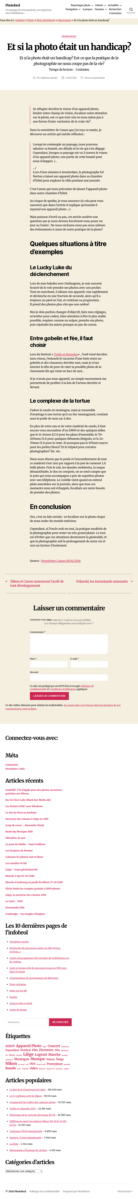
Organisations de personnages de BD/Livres (33, 978)
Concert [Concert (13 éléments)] (54, 1046)
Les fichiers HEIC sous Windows (24, 806)
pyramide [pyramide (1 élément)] (67, 1064)
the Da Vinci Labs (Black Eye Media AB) (28, 799)
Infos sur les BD (18, 990)
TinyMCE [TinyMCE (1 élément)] (25, 1069)
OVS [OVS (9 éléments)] (32, 1064)
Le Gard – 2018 (14, 901)
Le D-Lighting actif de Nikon (25, 1096)
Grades (13, 997)
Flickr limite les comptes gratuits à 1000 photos (32, 888)
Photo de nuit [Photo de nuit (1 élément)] (41, 1064)
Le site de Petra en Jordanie (21, 812)
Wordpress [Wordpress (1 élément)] (59, 1069)
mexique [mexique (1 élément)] (65, 1055)
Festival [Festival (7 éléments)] (25, 1050)
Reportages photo (80, 5)
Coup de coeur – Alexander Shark (24, 825)
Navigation (71, 9)
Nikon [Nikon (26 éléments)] (11, 1063)
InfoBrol (20, 20)
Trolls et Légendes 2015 (22, 1108)
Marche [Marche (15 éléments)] (54, 1054)
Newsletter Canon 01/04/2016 (61, 561)
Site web (34, 672)
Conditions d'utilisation (63, 689)
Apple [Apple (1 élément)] (45, 1047)
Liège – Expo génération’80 (21, 869)
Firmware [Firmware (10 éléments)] (46, 1050)
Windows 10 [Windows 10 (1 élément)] (50, 1069)
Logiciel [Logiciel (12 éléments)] (41, 1055)
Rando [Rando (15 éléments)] (10, 1068)
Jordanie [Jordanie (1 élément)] (19, 1055)
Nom (33, 659)
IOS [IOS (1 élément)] (6, 1055)
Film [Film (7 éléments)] (35, 1050)
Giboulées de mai (15, 837)
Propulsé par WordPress (76, 1191)
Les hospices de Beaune (19, 850)
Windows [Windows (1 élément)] (42, 1069)
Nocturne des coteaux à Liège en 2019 (26, 818)
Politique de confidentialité (44, 1191)
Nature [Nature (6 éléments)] (50, 1059)
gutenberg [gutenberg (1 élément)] (64, 1050)
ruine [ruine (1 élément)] (19, 1069)
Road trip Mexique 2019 (19, 831)
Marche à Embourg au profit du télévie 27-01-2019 (34, 882)
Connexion (115, 13)
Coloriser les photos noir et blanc (24, 856)
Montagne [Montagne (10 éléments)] (21, 1059)
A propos (87, 9)
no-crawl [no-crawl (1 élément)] (21, 1064)
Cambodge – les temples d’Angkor (25, 913)
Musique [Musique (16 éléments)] (37, 1059)
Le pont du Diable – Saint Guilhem (25, 844)
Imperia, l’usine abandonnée (25, 1137)
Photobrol (12, 5)
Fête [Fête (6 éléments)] (57, 1050)
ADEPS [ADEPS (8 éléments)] (10, 1046)
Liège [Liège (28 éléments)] (28, 1054)
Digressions (64, 20)
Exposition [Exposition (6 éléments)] (12, 1050)
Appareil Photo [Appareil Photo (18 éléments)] (29, 1046)
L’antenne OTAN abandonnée (25, 1131)
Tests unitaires (17, 984)
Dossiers (99, 9)
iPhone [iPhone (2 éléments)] (12, 1055)
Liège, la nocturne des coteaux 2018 (25, 894)
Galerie (99, 5)
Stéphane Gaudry (49, 77)
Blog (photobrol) (46, 20)
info (22, 768)
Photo (30, 20)
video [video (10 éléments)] (34, 1068)
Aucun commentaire (94, 77)
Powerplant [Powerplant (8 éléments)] (54, 1064)
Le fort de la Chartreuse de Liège (27, 1089)
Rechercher (115, 9)
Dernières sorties (19, 941)
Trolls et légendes (66, 354)
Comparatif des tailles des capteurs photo (32, 1102)
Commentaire (38, 632)
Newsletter (11, 768)
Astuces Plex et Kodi (20, 1003)
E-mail (74, 659)
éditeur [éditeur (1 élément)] (66, 1069)
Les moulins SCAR (16, 863)
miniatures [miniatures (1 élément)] (9, 1060)
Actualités (113, 5)
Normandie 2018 (14, 907)
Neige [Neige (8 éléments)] (60, 1059)
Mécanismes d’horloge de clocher (28, 1150)
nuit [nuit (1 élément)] (26, 1064)
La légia (13, 1143)
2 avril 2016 (71, 77)
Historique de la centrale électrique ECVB (32, 1115)
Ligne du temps (18, 1009)
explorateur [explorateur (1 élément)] (65, 1047)
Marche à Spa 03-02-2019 (19, 875)
